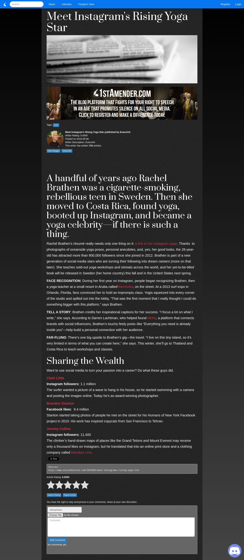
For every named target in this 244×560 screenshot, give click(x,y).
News (53, 4)
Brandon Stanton (60, 403)
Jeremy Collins (59, 429)
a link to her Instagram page (156, 243)
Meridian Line (81, 452)
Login (238, 4)
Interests (67, 4)
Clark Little (55, 378)
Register (225, 4)
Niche (151, 318)
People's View (87, 4)
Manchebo (125, 287)
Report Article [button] (70, 495)
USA (56, 125)
